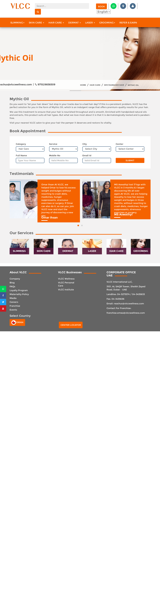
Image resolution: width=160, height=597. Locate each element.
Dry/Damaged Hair (114, 85)
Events (13, 309)
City (84, 144)
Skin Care (36, 22)
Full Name (21, 155)
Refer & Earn (128, 22)
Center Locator (71, 325)
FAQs (12, 286)
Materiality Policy (19, 294)
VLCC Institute (66, 289)
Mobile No (54, 155)
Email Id (86, 155)
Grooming (107, 22)
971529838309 (45, 84)
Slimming (17, 22)
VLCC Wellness (66, 278)
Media (13, 298)
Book (101, 6)
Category (21, 144)
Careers (14, 302)
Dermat (74, 22)
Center (119, 144)
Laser (90, 22)
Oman (17, 322)
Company (15, 278)
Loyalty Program (19, 290)
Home (83, 85)
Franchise (15, 305)
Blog (12, 282)
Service (53, 144)
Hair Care (56, 22)
